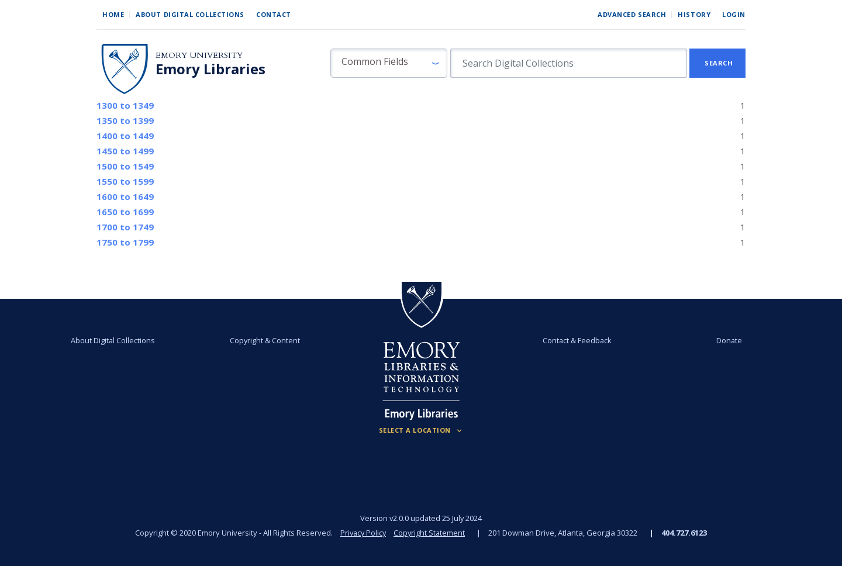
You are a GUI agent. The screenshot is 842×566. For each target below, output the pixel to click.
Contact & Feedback (574, 340)
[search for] (568, 63)
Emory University (199, 55)
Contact (273, 14)
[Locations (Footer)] (421, 430)
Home (113, 14)
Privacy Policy (363, 532)
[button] (388, 63)
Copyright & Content (267, 340)
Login (734, 14)
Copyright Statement (430, 532)
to (125, 105)
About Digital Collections (190, 14)
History (694, 14)
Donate (721, 340)
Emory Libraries (210, 69)
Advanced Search (632, 14)
